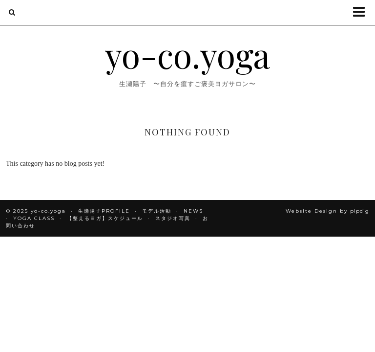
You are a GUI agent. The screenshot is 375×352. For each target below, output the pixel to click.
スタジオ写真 (172, 218)
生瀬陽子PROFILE (104, 211)
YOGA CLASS (34, 218)
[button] (362, 12)
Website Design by (327, 211)
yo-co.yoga (187, 54)
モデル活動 (156, 211)
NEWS (193, 211)
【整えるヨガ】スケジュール (105, 218)
